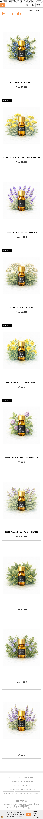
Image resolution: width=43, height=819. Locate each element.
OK (28, 814)
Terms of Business (32, 793)
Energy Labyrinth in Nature (22, 785)
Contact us (9, 793)
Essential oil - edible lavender (21, 232)
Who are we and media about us (22, 781)
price (34, 10)
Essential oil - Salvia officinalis (21, 532)
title (39, 10)
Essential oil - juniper (21, 82)
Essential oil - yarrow (21, 307)
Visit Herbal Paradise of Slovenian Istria (22, 789)
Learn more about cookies (36, 814)
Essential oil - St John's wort (21, 382)
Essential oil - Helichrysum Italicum (21, 157)
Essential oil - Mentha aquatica (21, 457)
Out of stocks (7, 100)
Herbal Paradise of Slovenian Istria (22, 777)
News (20, 793)
